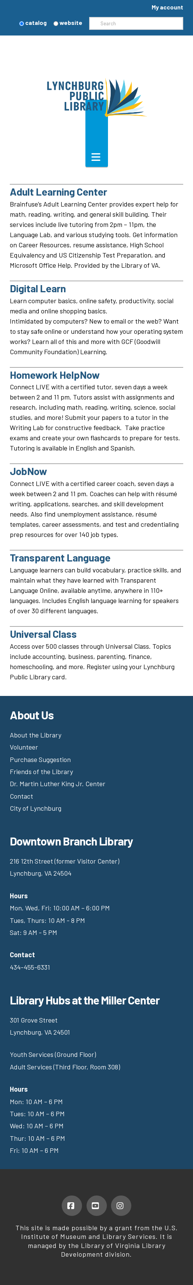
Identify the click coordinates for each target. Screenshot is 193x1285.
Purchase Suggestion (41, 759)
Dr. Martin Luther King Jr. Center (58, 783)
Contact (21, 796)
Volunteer (24, 747)
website (67, 22)
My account (167, 7)
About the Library (35, 735)
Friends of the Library (41, 771)
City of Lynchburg (35, 808)
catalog (33, 22)
